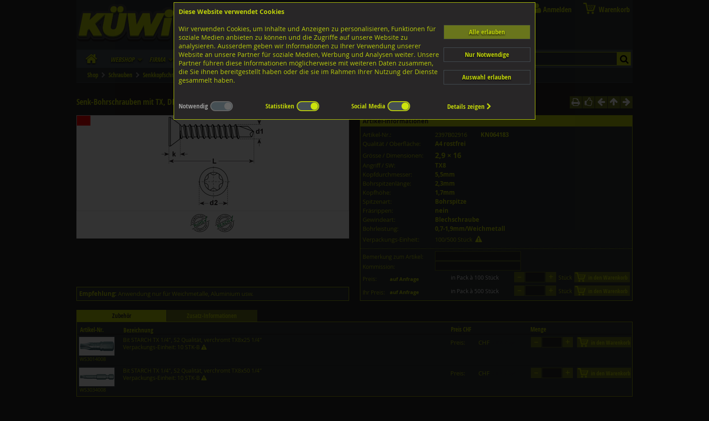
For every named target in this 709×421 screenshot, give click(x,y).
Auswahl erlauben (486, 77)
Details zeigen (469, 106)
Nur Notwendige (487, 54)
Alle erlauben (487, 32)
